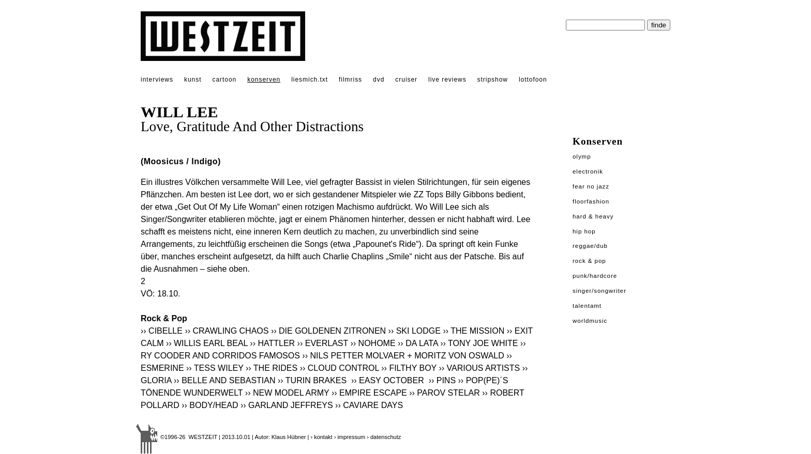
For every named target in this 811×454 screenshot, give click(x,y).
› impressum (350, 437)
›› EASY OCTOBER (388, 380)
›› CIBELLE (162, 330)
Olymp (582, 156)
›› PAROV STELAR (444, 392)
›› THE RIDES (271, 368)
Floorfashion (591, 201)
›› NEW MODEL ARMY (287, 392)
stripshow (492, 79)
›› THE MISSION (473, 330)
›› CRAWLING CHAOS (226, 330)
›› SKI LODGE (414, 330)
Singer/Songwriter (599, 291)
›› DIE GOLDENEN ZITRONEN (328, 330)
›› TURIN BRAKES (313, 380)
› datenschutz (384, 437)
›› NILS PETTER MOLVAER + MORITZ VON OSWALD (403, 355)
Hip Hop (584, 231)
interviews (157, 79)
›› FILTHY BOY (409, 368)
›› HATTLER (272, 343)
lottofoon (533, 79)
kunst (192, 79)
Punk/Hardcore (595, 276)
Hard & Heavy (593, 216)
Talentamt (587, 306)
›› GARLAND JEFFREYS (287, 405)
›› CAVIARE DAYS (369, 405)
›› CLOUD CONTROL (339, 368)
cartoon (224, 79)
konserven (263, 79)
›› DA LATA (418, 343)
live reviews (447, 79)
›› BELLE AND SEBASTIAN (225, 380)
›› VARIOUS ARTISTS (479, 368)
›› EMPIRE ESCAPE (369, 392)
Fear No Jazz (591, 186)
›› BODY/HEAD (210, 405)
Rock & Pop (589, 261)
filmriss (350, 79)
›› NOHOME (372, 343)
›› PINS (442, 380)
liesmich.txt (309, 79)
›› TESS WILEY (215, 368)
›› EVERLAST (322, 343)
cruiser (406, 79)
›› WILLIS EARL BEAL (207, 343)
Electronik (588, 171)
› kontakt (321, 437)
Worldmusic (590, 321)
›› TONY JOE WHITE (479, 343)
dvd (378, 79)
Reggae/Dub (590, 246)
